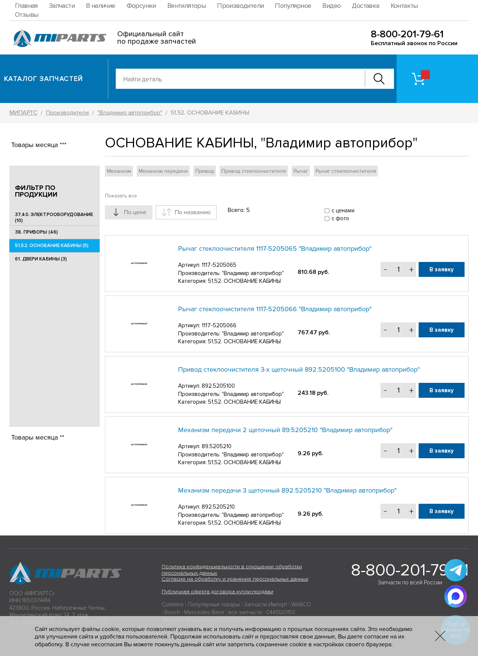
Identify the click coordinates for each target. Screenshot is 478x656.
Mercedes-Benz (204, 612)
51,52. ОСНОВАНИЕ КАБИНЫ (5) (52, 246)
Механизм (119, 171)
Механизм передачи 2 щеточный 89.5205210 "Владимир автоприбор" (285, 430)
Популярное (293, 5)
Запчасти (62, 5)
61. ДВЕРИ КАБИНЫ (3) (41, 259)
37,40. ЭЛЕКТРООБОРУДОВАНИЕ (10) (54, 218)
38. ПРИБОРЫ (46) (36, 232)
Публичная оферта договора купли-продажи (217, 591)
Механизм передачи (163, 171)
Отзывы (26, 14)
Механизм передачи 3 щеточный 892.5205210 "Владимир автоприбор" (287, 490)
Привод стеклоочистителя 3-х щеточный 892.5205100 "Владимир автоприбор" (299, 369)
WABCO (301, 604)
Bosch (172, 612)
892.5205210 (218, 506)
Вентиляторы (186, 5)
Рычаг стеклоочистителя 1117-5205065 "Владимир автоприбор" (275, 248)
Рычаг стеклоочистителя (346, 171)
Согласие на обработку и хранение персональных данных (235, 579)
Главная (26, 5)
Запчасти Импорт (265, 604)
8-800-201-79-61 (407, 34)
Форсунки (141, 5)
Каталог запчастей (43, 79)
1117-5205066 (219, 325)
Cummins (173, 604)
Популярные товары (214, 604)
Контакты (404, 5)
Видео (331, 5)
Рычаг (301, 171)
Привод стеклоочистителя (253, 171)
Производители (240, 5)
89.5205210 (217, 446)
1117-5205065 (219, 265)
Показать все (121, 196)
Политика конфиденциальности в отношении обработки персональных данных (232, 569)
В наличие (100, 5)
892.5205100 (218, 385)
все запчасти (245, 612)
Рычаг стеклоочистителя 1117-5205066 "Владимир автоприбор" (275, 309)
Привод (204, 171)
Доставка (365, 5)
